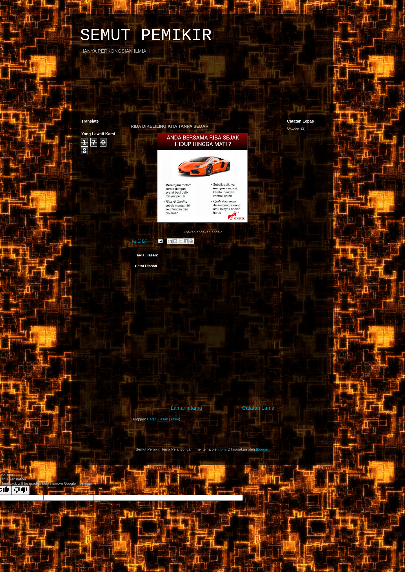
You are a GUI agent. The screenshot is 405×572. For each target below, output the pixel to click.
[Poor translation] (21, 490)
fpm (223, 449)
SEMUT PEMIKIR (146, 35)
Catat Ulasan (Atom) (163, 419)
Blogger (262, 449)
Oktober (293, 128)
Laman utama (186, 408)
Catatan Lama (258, 408)
